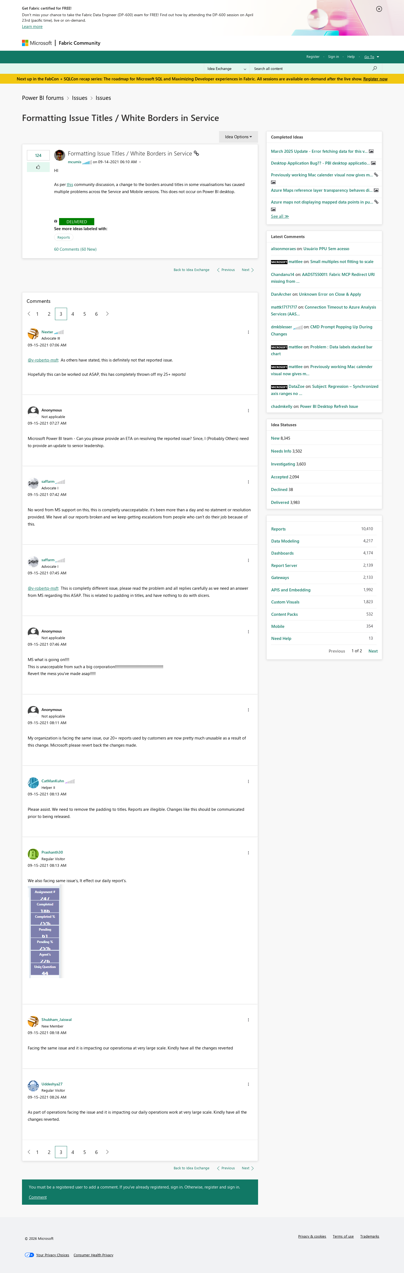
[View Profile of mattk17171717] (284, 307)
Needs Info (281, 451)
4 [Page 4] (72, 314)
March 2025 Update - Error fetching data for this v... (320, 151)
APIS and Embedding (291, 589)
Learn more (32, 26)
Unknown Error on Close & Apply (330, 294)
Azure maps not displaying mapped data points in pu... (322, 202)
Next (373, 651)
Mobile (277, 626)
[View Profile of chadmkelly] (281, 406)
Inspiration (137, 43)
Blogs (208, 43)
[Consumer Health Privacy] (93, 1255)
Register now (375, 78)
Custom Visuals (285, 602)
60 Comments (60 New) (75, 249)
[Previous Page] (26, 314)
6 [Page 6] (96, 314)
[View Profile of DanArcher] (281, 294)
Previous (337, 651)
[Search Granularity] (227, 68)
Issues (79, 97)
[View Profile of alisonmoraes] (283, 248)
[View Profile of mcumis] (74, 161)
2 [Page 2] (49, 314)
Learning (230, 43)
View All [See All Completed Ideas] (280, 216)
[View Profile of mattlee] (296, 261)
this (70, 184)
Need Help (281, 638)
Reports (63, 237)
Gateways (280, 577)
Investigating (283, 464)
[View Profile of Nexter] (47, 331)
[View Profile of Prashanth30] (52, 852)
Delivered (77, 221)
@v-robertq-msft (43, 360)
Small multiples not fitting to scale (341, 261)
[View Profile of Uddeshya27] (52, 1083)
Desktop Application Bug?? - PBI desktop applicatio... (321, 163)
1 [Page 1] (37, 314)
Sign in (333, 56)
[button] (38, 167)
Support (253, 43)
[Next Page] (106, 314)
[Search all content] (316, 68)
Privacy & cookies (312, 1236)
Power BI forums (43, 97)
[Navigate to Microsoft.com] (37, 43)
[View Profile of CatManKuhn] (52, 780)
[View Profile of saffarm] (47, 481)
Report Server (284, 565)
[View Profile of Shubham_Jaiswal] (56, 1019)
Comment (38, 1197)
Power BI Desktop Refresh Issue (329, 406)
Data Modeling (285, 541)
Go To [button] (369, 56)
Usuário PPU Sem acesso (326, 248)
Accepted (280, 476)
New (276, 438)
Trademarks (369, 1236)
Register (313, 56)
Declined (280, 489)
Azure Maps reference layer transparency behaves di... (322, 190)
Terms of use (343, 1236)
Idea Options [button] (236, 136)
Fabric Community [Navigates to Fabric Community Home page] (79, 42)
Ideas (159, 43)
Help (351, 56)
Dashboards (282, 553)
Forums (113, 43)
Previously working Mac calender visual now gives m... (322, 174)
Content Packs (284, 614)
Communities (184, 43)
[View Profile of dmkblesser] (281, 326)
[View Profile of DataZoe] (297, 386)
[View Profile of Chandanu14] (282, 274)
